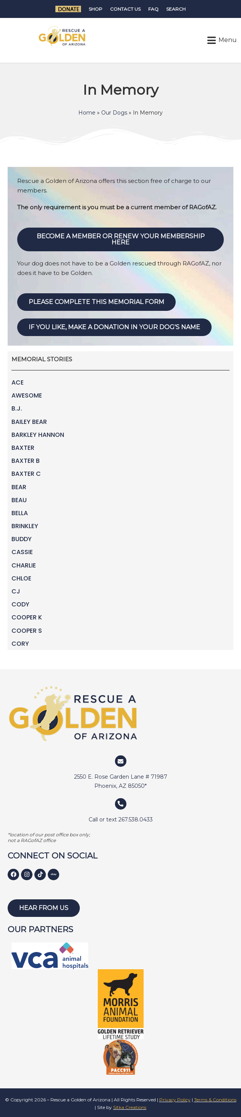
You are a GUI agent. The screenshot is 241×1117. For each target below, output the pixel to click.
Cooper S (26, 630)
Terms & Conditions (215, 1099)
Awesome (26, 395)
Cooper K (26, 617)
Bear (18, 487)
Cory (20, 643)
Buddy (21, 539)
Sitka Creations (129, 1107)
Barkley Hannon (37, 434)
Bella (19, 513)
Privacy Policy (175, 1099)
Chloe (21, 578)
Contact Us (125, 9)
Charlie (23, 565)
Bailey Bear (29, 421)
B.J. (16, 408)
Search (176, 9)
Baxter (22, 447)
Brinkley (24, 526)
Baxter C (26, 473)
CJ (15, 591)
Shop (95, 9)
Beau (19, 500)
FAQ (153, 9)
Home (86, 112)
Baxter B (25, 460)
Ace (17, 382)
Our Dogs (114, 112)
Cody (20, 604)
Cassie (22, 552)
